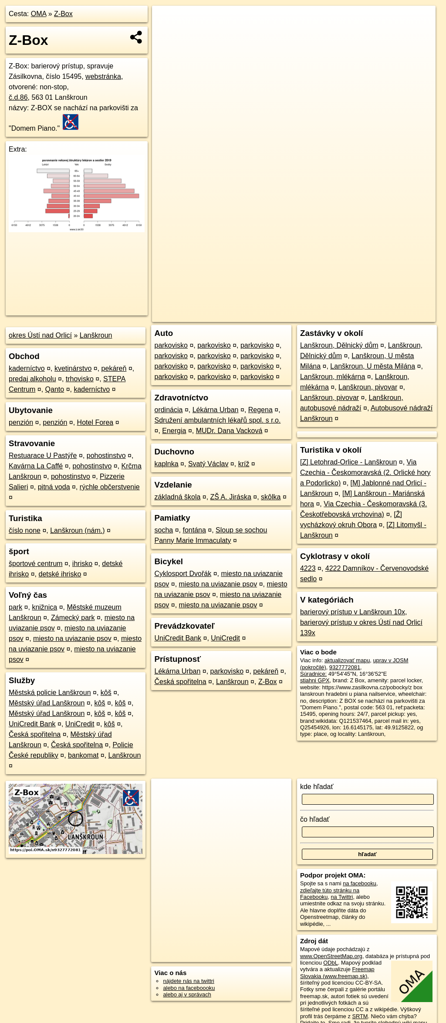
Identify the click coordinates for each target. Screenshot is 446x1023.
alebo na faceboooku (189, 988)
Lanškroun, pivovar (367, 387)
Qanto (54, 389)
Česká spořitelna (35, 734)
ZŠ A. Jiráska (230, 497)
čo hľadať (315, 819)
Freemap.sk (330, 315)
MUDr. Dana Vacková (229, 430)
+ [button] (167, 20)
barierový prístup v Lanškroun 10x (352, 612)
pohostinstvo (106, 455)
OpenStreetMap (285, 315)
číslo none (25, 530)
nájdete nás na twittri (188, 981)
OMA (39, 13)
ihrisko (82, 563)
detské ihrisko (59, 574)
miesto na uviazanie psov (72, 638)
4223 (308, 568)
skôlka (270, 497)
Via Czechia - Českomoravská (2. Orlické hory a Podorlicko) (365, 472)
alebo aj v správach (187, 994)
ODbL (330, 962)
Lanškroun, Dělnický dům (339, 345)
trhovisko (80, 379)
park (15, 607)
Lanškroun (96, 335)
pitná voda (54, 487)
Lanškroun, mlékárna (332, 376)
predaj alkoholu (32, 379)
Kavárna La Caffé (36, 466)
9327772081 (344, 667)
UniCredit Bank (32, 724)
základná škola (177, 497)
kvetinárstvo (72, 368)
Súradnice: (313, 674)
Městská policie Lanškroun (50, 692)
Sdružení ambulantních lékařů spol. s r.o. (217, 420)
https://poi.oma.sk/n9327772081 (396, 315)
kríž (244, 463)
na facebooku (359, 883)
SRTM (360, 1016)
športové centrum (36, 563)
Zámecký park (73, 617)
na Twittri (342, 897)
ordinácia (168, 409)
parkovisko (170, 345)
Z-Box (63, 13)
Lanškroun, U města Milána (372, 366)
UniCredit (80, 724)
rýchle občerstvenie (110, 487)
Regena (260, 409)
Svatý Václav (208, 463)
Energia (174, 430)
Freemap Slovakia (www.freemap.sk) (337, 972)
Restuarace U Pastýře (43, 455)
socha (163, 530)
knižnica (44, 607)
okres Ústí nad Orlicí (40, 335)
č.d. (18, 97)
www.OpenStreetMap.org (331, 956)
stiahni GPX (315, 680)
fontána (194, 530)
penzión (21, 422)
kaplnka (166, 463)
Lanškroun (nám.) (77, 530)
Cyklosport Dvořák (182, 573)
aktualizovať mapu (347, 660)
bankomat (83, 755)
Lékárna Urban (216, 409)
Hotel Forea (95, 422)
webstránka (103, 76)
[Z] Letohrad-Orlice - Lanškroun (348, 462)
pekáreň (114, 368)
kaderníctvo (27, 368)
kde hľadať (317, 786)
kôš (106, 692)
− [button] (167, 34)
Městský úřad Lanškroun (46, 703)
